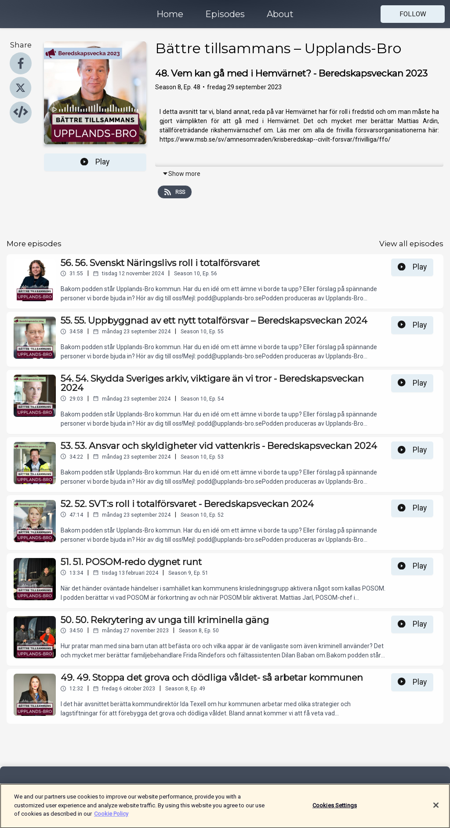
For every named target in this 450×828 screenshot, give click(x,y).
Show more (181, 173)
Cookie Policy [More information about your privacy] (111, 817)
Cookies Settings (334, 809)
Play (94, 161)
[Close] (436, 808)
